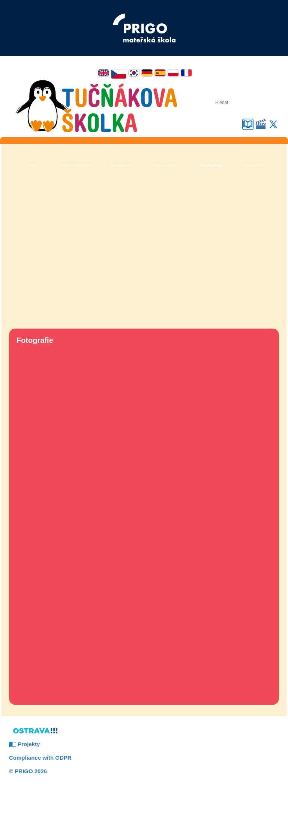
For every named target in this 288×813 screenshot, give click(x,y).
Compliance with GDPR (40, 757)
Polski (173, 73)
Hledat (198, 102)
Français (186, 73)
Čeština (118, 74)
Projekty (24, 744)
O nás (30, 165)
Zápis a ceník (165, 165)
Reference (120, 165)
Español (160, 73)
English (103, 73)
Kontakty (255, 165)
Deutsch (147, 73)
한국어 (134, 73)
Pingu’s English (76, 165)
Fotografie (211, 165)
